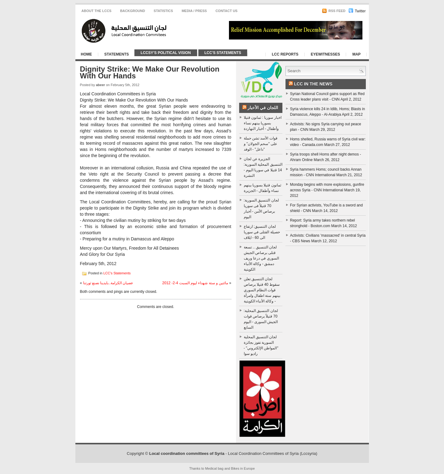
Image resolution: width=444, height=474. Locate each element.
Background (132, 11)
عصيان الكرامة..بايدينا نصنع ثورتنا (108, 283)
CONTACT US (226, 11)
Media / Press (194, 11)
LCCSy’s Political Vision (166, 53)
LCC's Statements (116, 273)
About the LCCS (97, 11)
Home (86, 54)
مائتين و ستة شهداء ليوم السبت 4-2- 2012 (195, 283)
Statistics (163, 11)
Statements (116, 54)
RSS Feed (333, 11)
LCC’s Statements (223, 53)
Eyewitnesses (325, 54)
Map (356, 54)
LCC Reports (285, 54)
